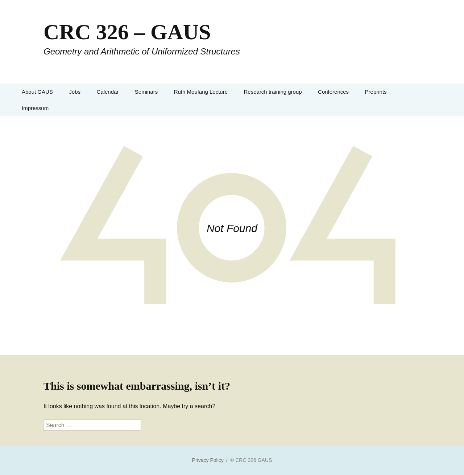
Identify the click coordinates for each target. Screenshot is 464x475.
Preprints (376, 92)
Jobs (74, 92)
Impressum (35, 108)
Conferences (333, 92)
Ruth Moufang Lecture (201, 92)
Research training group (273, 92)
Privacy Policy (208, 460)
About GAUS (37, 92)
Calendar (107, 92)
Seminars (146, 92)
